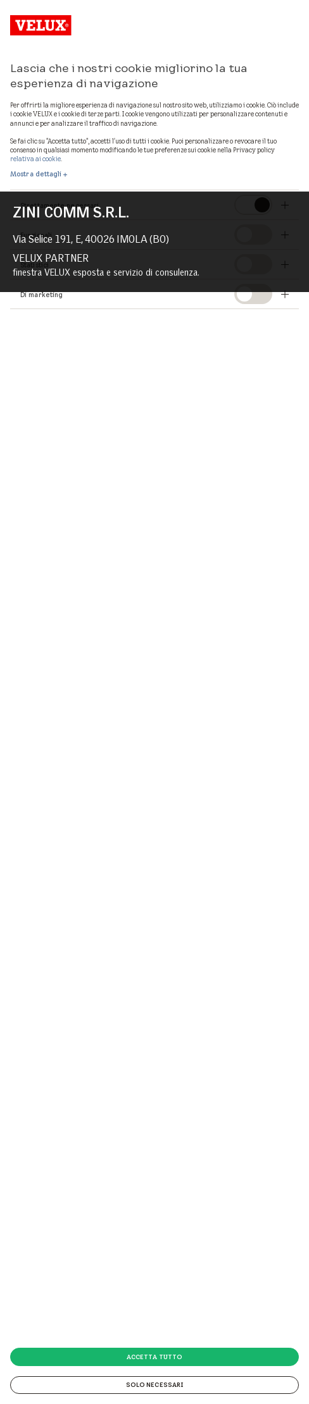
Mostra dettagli (36, 174)
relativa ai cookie (35, 158)
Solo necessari (154, 1384)
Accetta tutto (154, 1356)
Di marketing (41, 294)
